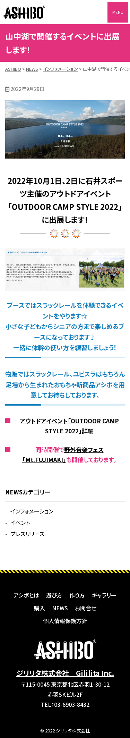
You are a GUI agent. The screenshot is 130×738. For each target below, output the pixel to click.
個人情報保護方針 (65, 621)
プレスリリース (27, 533)
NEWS (60, 608)
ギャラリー (104, 595)
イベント (20, 522)
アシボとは (26, 595)
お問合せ (85, 608)
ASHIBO (24, 12)
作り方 (77, 595)
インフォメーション (31, 511)
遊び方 (54, 595)
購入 (39, 608)
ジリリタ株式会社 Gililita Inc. (65, 673)
